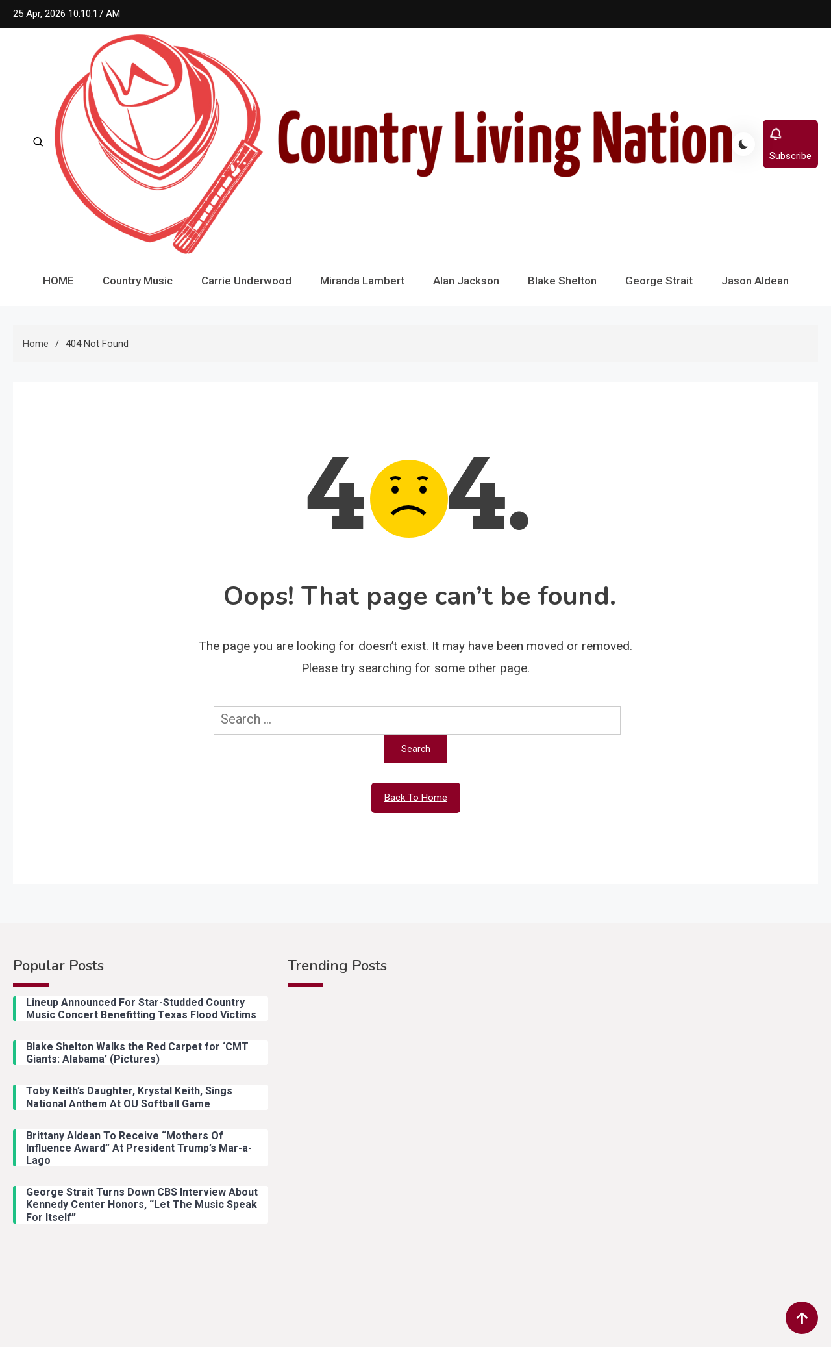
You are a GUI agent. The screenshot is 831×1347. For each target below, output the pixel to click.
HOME (58, 280)
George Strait (659, 280)
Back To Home (415, 797)
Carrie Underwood (246, 280)
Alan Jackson (466, 280)
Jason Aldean (755, 280)
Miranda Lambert (362, 280)
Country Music (138, 280)
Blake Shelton (562, 280)
